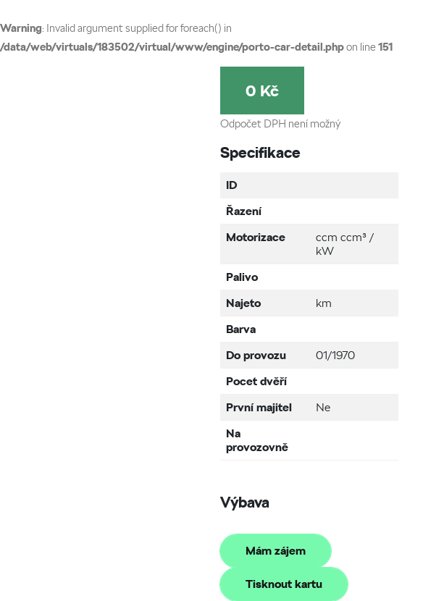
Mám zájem (276, 551)
